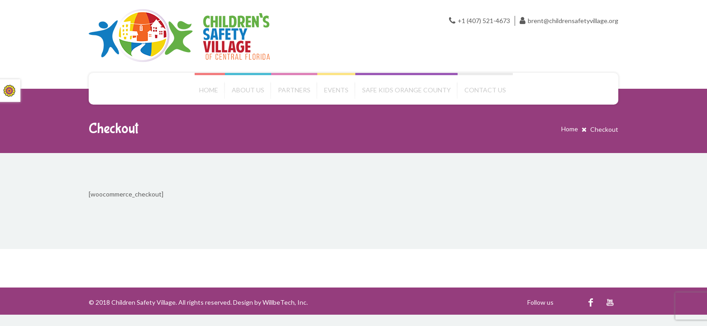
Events (336, 90)
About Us (248, 90)
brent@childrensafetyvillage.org (573, 20)
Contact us (485, 90)
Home (208, 90)
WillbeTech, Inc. (285, 302)
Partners (294, 90)
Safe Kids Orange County (406, 90)
